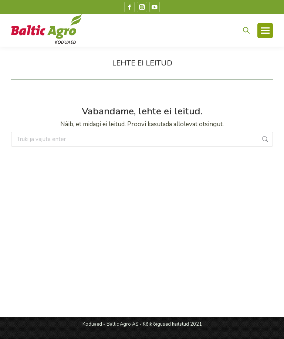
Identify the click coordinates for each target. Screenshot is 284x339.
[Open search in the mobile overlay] (246, 30)
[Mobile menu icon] (265, 30)
